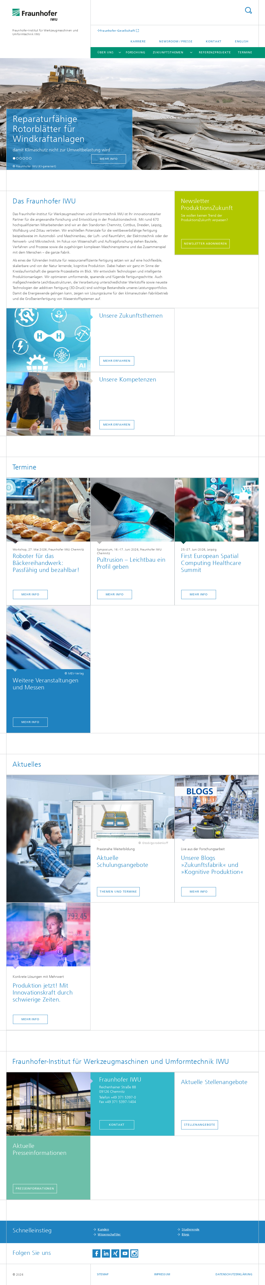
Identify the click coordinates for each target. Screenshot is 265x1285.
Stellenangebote (199, 1124)
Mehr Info (30, 594)
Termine (245, 52)
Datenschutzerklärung (234, 1274)
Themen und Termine (118, 891)
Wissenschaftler (109, 1234)
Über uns (105, 52)
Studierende (190, 1229)
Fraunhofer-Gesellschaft (117, 30)
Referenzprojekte (215, 52)
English (242, 41)
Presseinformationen (35, 1188)
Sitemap (103, 1274)
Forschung (135, 52)
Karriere (138, 41)
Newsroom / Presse (175, 41)
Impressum (162, 1274)
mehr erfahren (117, 361)
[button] (14, 158)
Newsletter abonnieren (205, 243)
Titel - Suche (248, 10)
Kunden (103, 1229)
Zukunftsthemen (168, 52)
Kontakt (213, 41)
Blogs (185, 1234)
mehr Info (109, 159)
